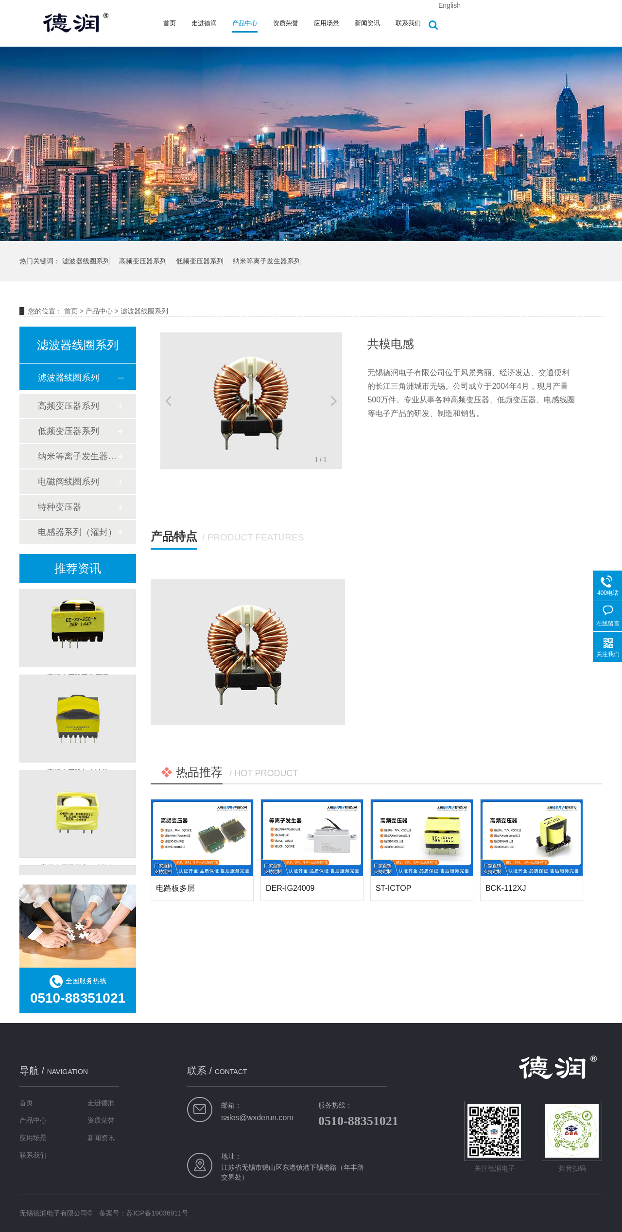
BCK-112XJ (505, 888)
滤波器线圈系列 (86, 261)
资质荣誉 (285, 23)
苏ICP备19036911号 (157, 1213)
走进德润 (204, 23)
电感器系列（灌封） (77, 532)
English (449, 5)
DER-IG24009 (290, 888)
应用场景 (326, 23)
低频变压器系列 (200, 261)
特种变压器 (60, 507)
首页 (169, 23)
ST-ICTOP (394, 888)
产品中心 (245, 23)
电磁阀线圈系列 (68, 481)
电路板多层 (175, 888)
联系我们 (408, 23)
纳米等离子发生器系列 (267, 261)
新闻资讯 (367, 23)
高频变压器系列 (143, 261)
